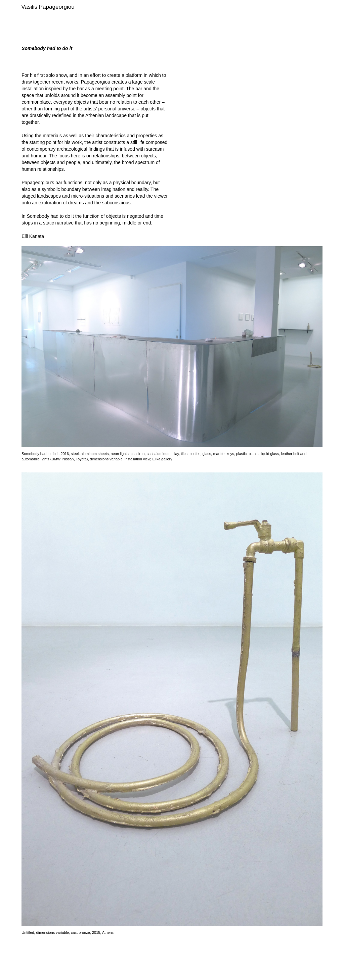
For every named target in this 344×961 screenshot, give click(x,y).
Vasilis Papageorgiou (47, 7)
